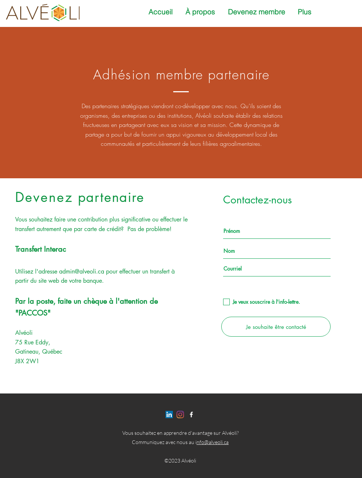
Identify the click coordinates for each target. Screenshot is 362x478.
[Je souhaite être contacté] (276, 327)
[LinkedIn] (169, 414)
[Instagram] (180, 414)
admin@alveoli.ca (81, 271)
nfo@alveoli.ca (213, 442)
